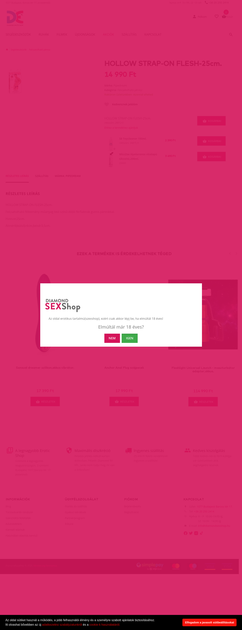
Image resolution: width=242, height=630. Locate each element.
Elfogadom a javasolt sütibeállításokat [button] (209, 622)
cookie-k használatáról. (104, 624)
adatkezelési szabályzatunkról (62, 624)
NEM (112, 338)
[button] (121, 625)
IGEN (129, 338)
